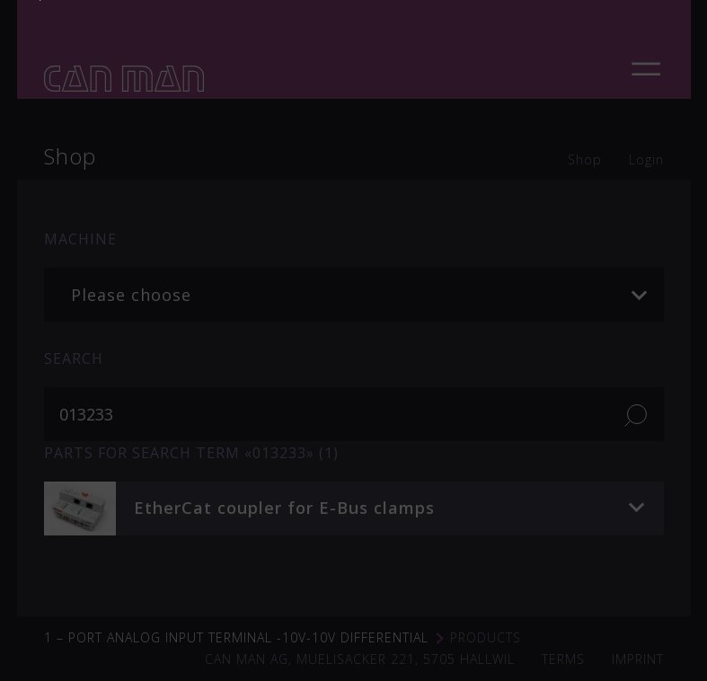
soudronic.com (453, 266)
